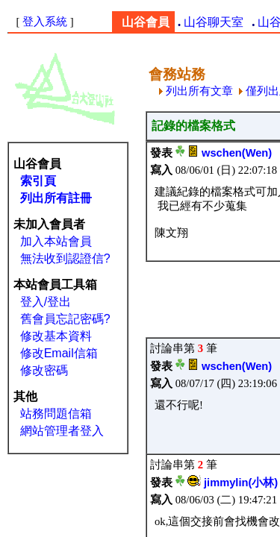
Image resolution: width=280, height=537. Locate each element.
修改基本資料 (56, 336)
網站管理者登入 (62, 430)
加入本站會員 (56, 241)
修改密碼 (44, 370)
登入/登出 (45, 301)
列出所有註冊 (56, 198)
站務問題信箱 (56, 413)
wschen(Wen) (237, 153)
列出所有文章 (196, 91)
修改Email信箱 (59, 353)
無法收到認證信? (65, 258)
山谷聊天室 (213, 22)
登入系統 (44, 22)
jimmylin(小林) (241, 483)
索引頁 (38, 181)
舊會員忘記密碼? (65, 319)
